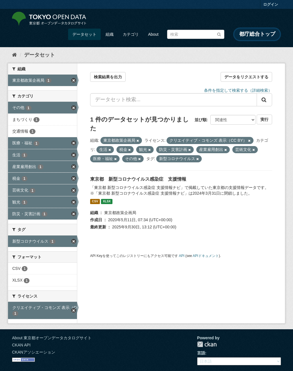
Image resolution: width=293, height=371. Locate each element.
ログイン (270, 4)
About (153, 34)
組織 (110, 34)
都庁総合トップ (257, 34)
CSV (95, 201)
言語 (201, 353)
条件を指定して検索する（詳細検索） (238, 90)
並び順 (201, 119)
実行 (264, 119)
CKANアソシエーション (33, 352)
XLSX (106, 201)
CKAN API (21, 345)
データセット (84, 34)
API (181, 256)
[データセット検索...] (173, 99)
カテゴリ (131, 34)
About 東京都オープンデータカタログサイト (52, 338)
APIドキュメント (206, 256)
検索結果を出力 (108, 77)
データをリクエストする (246, 77)
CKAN (207, 344)
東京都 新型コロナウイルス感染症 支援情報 (138, 179)
